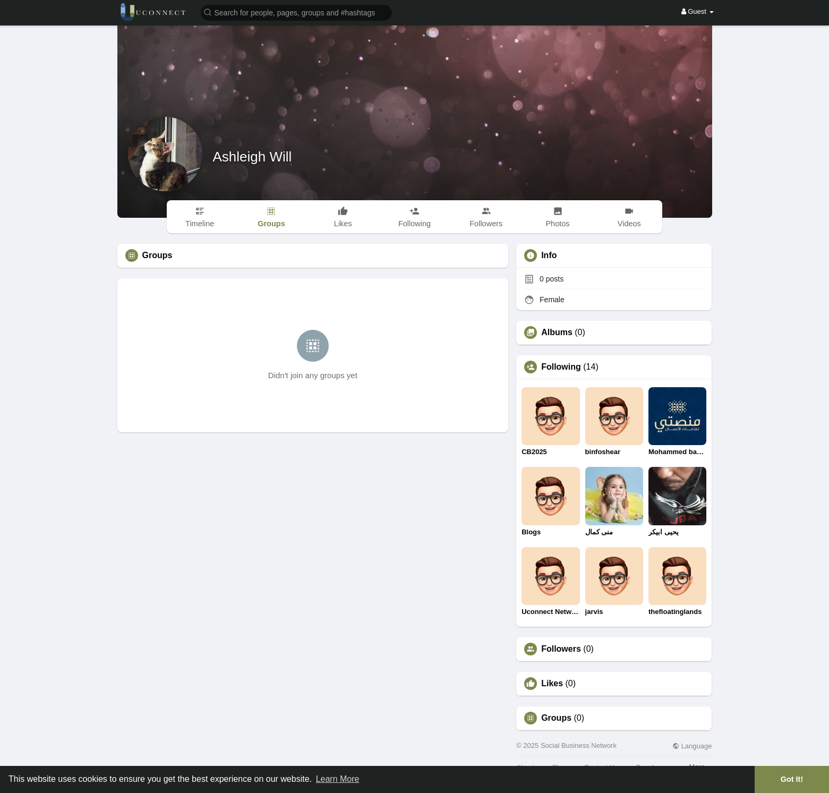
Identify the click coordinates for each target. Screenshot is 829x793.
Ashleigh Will (252, 157)
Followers (561, 649)
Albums (556, 332)
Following (561, 367)
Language (692, 746)
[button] (296, 12)
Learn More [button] (338, 778)
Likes (552, 683)
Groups (556, 718)
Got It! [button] (792, 779)
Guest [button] (697, 11)
